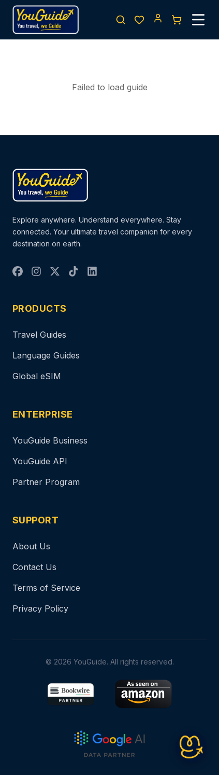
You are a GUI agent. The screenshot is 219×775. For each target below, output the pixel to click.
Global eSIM (36, 376)
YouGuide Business (49, 440)
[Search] (120, 20)
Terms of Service (46, 588)
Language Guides (46, 355)
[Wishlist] (139, 20)
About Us (31, 546)
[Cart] (176, 20)
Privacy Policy (40, 608)
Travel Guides (39, 334)
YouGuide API (39, 461)
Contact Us (34, 567)
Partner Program (46, 482)
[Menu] (198, 19)
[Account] (158, 18)
